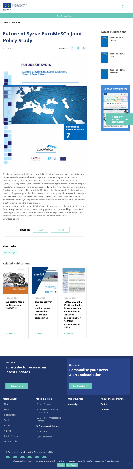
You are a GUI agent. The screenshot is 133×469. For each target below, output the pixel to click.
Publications (15, 22)
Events (7, 409)
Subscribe (15, 386)
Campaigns (73, 404)
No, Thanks (72, 465)
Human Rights (10, 252)
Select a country (64, 16)
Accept (60, 465)
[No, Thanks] (129, 463)
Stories (7, 420)
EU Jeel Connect (44, 404)
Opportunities (75, 398)
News (7, 404)
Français (60, 230)
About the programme (112, 398)
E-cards (8, 425)
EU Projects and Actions (47, 426)
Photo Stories (11, 436)
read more (10, 334)
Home (5, 22)
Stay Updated (79, 386)
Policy (104, 404)
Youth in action (43, 398)
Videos (7, 430)
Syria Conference (44, 436)
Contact (105, 409)
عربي (41, 230)
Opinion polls (10, 441)
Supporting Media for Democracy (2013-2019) (15, 305)
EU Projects (42, 431)
